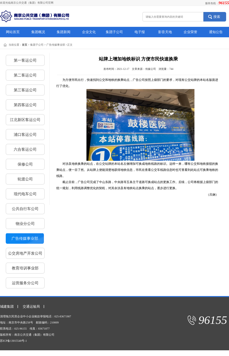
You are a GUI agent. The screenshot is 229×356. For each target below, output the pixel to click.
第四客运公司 (25, 105)
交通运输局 (31, 306)
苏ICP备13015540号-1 (13, 340)
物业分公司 (25, 223)
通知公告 (216, 32)
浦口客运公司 (25, 134)
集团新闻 (63, 32)
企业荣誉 (190, 32)
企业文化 (89, 32)
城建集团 (7, 306)
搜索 (216, 17)
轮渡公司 (25, 179)
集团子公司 (114, 32)
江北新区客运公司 (25, 120)
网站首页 (13, 32)
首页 (24, 44)
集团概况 (38, 32)
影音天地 (165, 32)
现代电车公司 (25, 194)
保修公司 (25, 164)
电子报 (140, 32)
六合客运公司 (25, 149)
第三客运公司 (25, 90)
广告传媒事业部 (24, 238)
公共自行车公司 (25, 209)
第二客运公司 (25, 75)
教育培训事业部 (25, 268)
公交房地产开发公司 (25, 253)
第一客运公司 (25, 60)
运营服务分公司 (25, 283)
